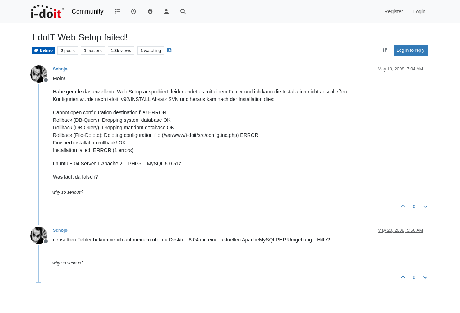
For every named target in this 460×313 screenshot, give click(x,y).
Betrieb (43, 50)
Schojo (60, 69)
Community (88, 11)
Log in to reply (410, 50)
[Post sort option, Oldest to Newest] (385, 50)
